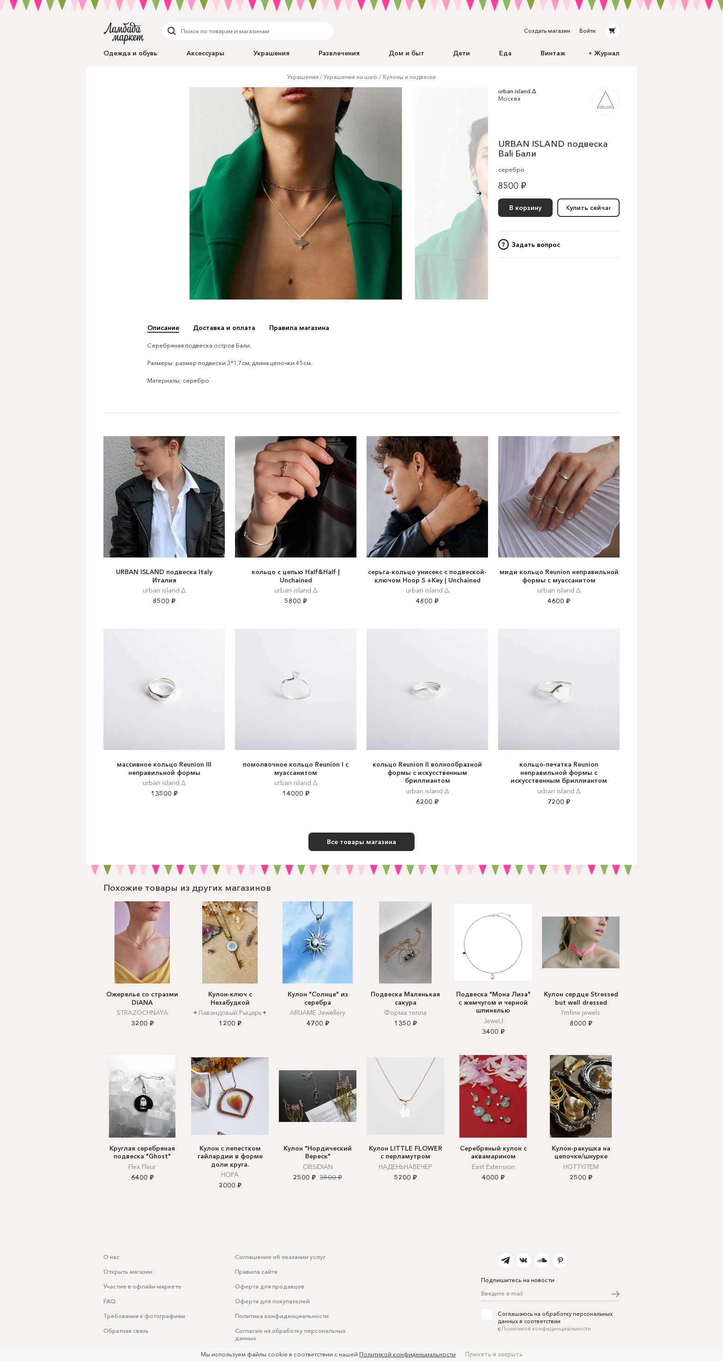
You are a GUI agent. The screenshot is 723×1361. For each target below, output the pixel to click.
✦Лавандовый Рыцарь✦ (230, 1012)
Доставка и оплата (224, 328)
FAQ (109, 1301)
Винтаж (553, 53)
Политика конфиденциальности (282, 1315)
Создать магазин (547, 30)
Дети (461, 53)
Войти (587, 30)
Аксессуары (205, 53)
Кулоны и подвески (409, 76)
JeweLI (493, 1021)
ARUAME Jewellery (317, 1012)
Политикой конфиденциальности (546, 1328)
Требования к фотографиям (144, 1315)
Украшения (271, 53)
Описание (163, 328)
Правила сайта (256, 1271)
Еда (505, 53)
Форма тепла (405, 1012)
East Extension (493, 1167)
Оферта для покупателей (272, 1301)
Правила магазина (299, 328)
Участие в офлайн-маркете (142, 1286)
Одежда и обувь (130, 53)
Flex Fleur (142, 1167)
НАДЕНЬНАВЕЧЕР (405, 1167)
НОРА (230, 1174)
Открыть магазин (127, 1271)
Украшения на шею (351, 76)
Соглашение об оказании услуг (280, 1256)
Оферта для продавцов (269, 1286)
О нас (111, 1256)
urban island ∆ (517, 91)
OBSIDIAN (318, 1167)
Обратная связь (126, 1330)
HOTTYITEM (581, 1167)
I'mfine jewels (580, 1012)
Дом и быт (406, 53)
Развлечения (339, 53)
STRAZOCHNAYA (142, 1012)
